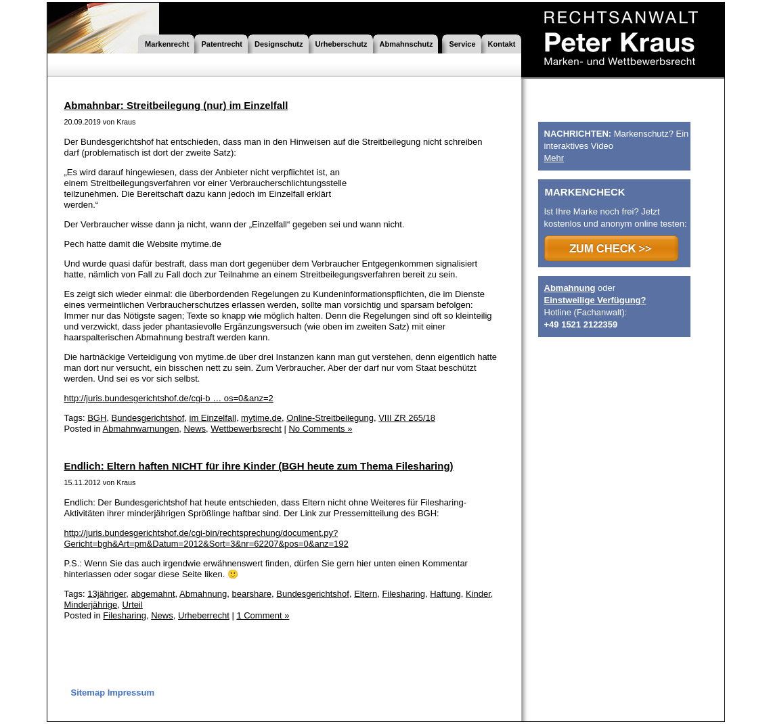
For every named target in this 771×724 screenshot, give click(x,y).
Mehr (554, 158)
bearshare (251, 594)
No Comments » (320, 429)
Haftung (445, 594)
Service (462, 44)
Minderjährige (91, 604)
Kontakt (502, 44)
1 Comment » (262, 615)
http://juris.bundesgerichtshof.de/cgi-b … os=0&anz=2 (168, 398)
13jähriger (106, 594)
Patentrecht (221, 44)
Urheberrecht (203, 615)
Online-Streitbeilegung (330, 418)
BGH (96, 418)
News (195, 429)
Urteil (133, 604)
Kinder (478, 594)
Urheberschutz (341, 44)
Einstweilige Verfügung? (595, 300)
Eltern (365, 594)
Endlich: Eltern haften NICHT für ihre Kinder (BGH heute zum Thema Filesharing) (259, 466)
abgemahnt (153, 594)
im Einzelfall (213, 418)
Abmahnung (203, 594)
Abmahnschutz (406, 44)
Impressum (131, 692)
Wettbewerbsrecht (246, 429)
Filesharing (403, 594)
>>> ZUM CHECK (611, 248)
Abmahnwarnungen (141, 429)
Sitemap (88, 692)
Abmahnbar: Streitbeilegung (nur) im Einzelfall (176, 105)
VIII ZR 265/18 (406, 418)
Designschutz (279, 44)
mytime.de (261, 418)
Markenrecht (167, 44)
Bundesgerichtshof (148, 418)
